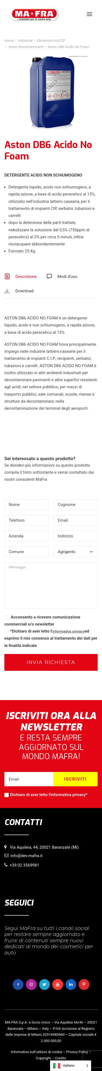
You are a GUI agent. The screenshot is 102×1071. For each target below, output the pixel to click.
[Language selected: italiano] (70, 1065)
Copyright (43, 1058)
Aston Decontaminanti (26, 47)
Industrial (25, 41)
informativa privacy (68, 631)
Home (9, 41)
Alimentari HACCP (51, 41)
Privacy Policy (77, 1052)
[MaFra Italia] (34, 14)
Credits (60, 1058)
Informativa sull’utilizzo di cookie (36, 1052)
